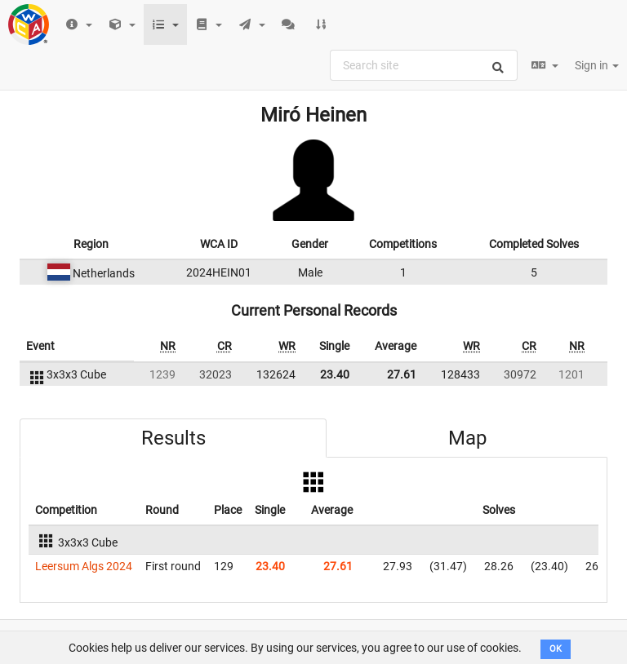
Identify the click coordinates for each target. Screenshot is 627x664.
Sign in (597, 65)
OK (555, 649)
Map (467, 438)
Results (173, 438)
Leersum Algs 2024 (83, 566)
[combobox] (424, 65)
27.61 (401, 374)
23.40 (334, 374)
